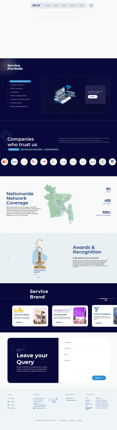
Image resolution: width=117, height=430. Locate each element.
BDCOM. (44, 420)
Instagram (11, 407)
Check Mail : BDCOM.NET (101, 401)
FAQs (87, 405)
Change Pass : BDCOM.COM (102, 403)
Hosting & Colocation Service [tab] (20, 99)
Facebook (11, 397)
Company (48, 6)
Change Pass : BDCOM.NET (101, 405)
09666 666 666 (70, 397)
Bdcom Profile (89, 403)
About (87, 397)
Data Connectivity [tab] (16, 88)
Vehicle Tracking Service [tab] (18, 96)
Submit (99, 377)
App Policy (79, 420)
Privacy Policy (63, 420)
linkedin (10, 401)
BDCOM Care (98, 397)
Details (92, 97)
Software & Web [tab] (16, 103)
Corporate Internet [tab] (16, 85)
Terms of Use (71, 420)
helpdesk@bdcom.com (72, 399)
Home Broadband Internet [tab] (20, 81)
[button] (108, 257)
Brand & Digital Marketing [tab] (18, 106)
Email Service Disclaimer (101, 407)
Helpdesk (88, 399)
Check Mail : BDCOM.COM (101, 399)
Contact (88, 401)
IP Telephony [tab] (14, 92)
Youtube (10, 404)
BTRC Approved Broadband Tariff (88, 408)
